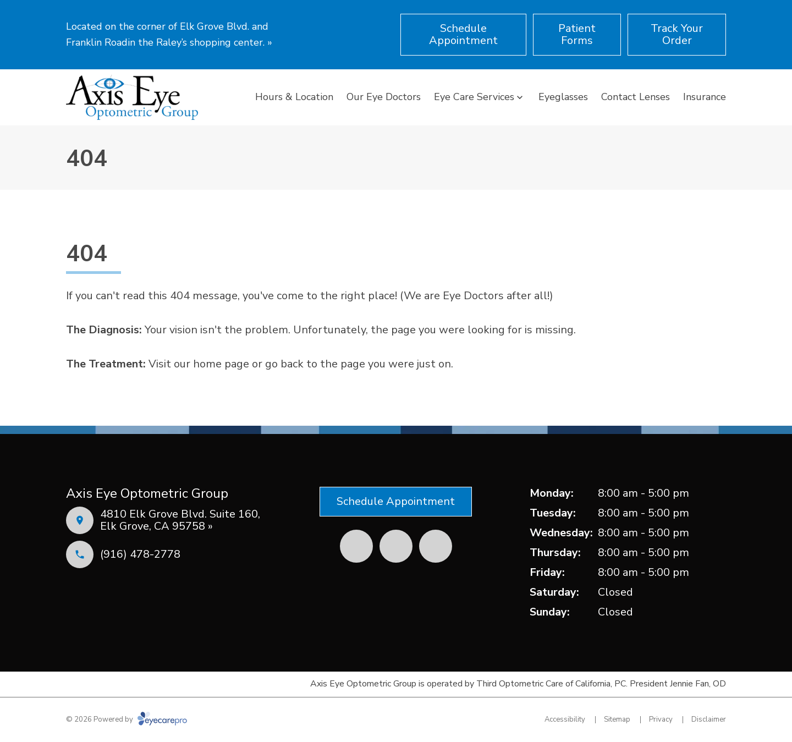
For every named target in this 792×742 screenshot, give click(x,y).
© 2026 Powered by (126, 719)
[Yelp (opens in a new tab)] (396, 546)
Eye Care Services (474, 96)
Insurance (704, 96)
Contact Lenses (635, 96)
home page (221, 363)
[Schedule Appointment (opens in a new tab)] (463, 35)
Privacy (661, 719)
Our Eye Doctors (383, 96)
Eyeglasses (563, 96)
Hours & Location (294, 96)
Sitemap (617, 719)
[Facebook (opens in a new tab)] (356, 546)
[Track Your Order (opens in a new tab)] (677, 35)
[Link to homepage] (132, 97)
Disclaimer (708, 719)
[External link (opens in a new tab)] (435, 546)
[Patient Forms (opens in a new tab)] (577, 35)
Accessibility (564, 719)
